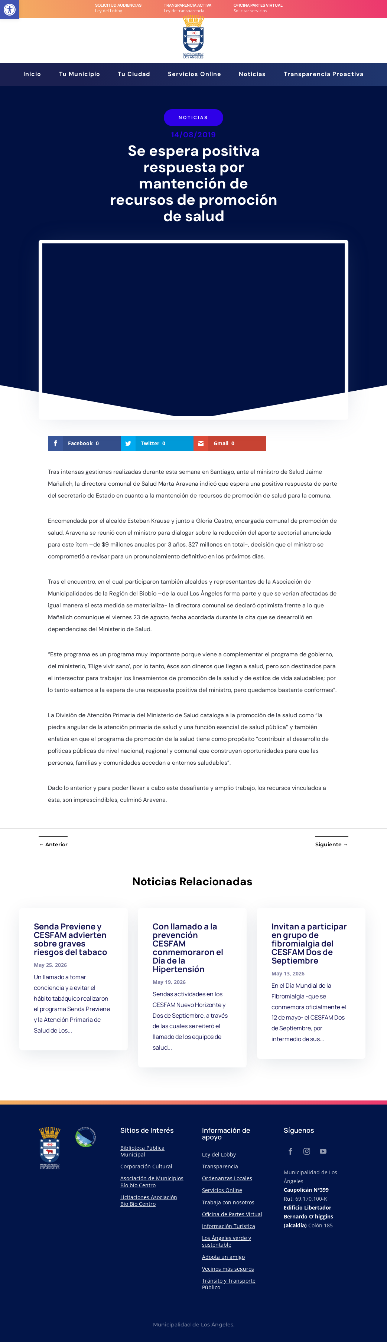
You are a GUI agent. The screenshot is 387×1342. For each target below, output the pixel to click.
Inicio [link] (32, 75)
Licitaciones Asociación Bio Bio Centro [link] (148, 1200)
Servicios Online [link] (194, 75)
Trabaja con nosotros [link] (228, 1202)
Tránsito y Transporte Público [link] (229, 1284)
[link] (9, 9)
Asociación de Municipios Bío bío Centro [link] (151, 1181)
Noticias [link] (252, 75)
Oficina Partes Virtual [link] (258, 5)
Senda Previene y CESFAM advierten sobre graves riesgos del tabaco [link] (70, 939)
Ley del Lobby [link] (219, 1154)
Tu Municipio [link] (79, 75)
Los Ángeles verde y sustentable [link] (226, 1241)
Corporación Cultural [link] (146, 1166)
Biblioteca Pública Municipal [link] (142, 1151)
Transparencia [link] (220, 1166)
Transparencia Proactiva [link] (324, 75)
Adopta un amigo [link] (223, 1256)
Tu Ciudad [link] (134, 75)
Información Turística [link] (228, 1226)
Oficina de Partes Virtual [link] (232, 1214)
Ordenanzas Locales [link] (227, 1178)
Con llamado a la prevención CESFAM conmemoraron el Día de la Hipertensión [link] (188, 948)
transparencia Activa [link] (187, 5)
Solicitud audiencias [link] (118, 5)
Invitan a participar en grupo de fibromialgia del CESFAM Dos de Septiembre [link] (309, 943)
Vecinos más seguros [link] (228, 1268)
